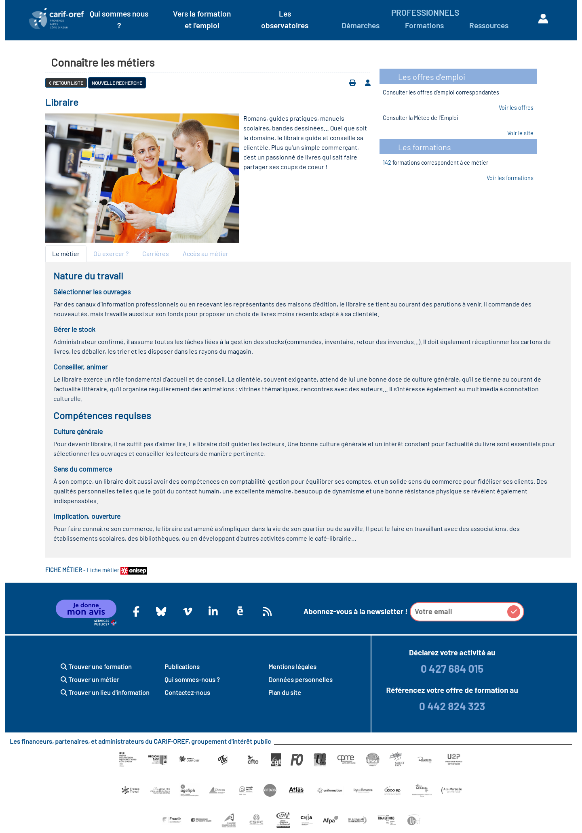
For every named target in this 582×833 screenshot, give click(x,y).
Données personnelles (300, 679)
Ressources (488, 25)
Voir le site (520, 133)
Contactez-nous (187, 692)
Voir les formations (510, 177)
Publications (182, 666)
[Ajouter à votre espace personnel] (368, 82)
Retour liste (66, 83)
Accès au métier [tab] (205, 253)
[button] (513, 611)
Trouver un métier (90, 679)
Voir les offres (516, 107)
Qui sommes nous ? (119, 19)
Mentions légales (292, 666)
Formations (424, 25)
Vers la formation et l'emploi (202, 19)
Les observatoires (284, 19)
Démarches (361, 25)
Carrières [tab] (155, 253)
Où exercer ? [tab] (111, 253)
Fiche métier (117, 570)
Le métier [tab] (66, 253)
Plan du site (284, 692)
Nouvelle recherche (117, 83)
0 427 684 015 (452, 668)
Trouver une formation (96, 666)
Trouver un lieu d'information (105, 692)
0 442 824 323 (452, 706)
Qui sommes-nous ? (191, 679)
